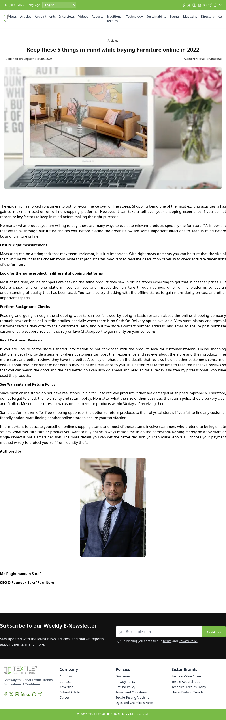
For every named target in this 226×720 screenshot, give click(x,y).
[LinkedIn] (199, 5)
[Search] (220, 16)
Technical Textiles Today (189, 687)
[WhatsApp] (215, 5)
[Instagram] (194, 5)
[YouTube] (205, 5)
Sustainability (156, 16)
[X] (189, 5)
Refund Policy (125, 687)
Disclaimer (123, 676)
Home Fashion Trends (187, 692)
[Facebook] (183, 5)
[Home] (6, 18)
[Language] (59, 5)
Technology (134, 16)
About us (66, 676)
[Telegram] (210, 5)
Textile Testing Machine (132, 697)
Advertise (66, 687)
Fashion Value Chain (186, 676)
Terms (167, 641)
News (13, 16)
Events (174, 16)
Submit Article (70, 692)
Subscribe (214, 631)
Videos (83, 16)
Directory (208, 16)
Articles (25, 16)
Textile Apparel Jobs (186, 681)
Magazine (190, 16)
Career (64, 697)
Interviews (67, 16)
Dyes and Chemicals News (134, 703)
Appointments (45, 16)
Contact (65, 681)
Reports (97, 16)
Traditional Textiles (114, 18)
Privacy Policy (188, 641)
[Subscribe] (220, 5)
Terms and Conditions (131, 692)
